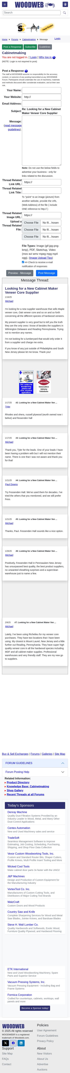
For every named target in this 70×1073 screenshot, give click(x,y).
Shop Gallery (15, 790)
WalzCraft (13, 902)
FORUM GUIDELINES (19, 763)
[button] (5, 1043)
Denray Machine (17, 812)
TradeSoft (13, 837)
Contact (6, 1064)
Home (4, 39)
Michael (9, 301)
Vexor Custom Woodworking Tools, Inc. (31, 853)
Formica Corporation (20, 994)
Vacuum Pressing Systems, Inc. (26, 982)
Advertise (42, 1064)
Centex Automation (19, 828)
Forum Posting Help (17, 772)
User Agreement (46, 1030)
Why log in (47, 57)
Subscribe (30, 47)
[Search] (32, 13)
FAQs (5, 1058)
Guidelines (44, 47)
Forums (14, 39)
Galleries (47, 754)
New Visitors (44, 1053)
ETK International (18, 969)
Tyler (7, 406)
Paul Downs (11, 484)
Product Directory (18, 782)
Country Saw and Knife (21, 911)
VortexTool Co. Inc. (19, 889)
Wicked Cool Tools (18, 866)
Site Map (60, 754)
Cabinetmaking (29, 39)
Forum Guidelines (47, 1035)
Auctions (42, 1069)
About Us (42, 1058)
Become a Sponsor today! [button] (34, 1008)
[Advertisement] (35, 602)
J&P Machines (16, 876)
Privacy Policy (45, 1041)
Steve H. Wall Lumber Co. (23, 924)
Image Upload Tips (41, 257)
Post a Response (12, 47)
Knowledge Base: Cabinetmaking (28, 786)
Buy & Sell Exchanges (15, 754)
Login (57, 38)
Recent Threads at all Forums (25, 794)
